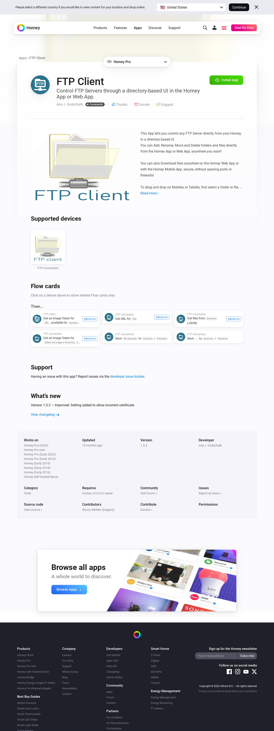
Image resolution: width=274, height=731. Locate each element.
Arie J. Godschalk (210, 445)
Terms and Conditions (244, 691)
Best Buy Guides (28, 697)
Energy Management (163, 697)
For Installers (114, 717)
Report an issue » (210, 493)
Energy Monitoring (162, 703)
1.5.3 (143, 445)
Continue (239, 7)
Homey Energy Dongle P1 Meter (36, 682)
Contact (66, 694)
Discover (155, 28)
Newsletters (69, 688)
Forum (110, 697)
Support (174, 28)
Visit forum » (148, 493)
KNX (153, 666)
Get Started (113, 655)
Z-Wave (155, 655)
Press (65, 682)
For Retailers (114, 728)
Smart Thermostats (29, 714)
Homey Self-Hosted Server (33, 671)
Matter (155, 677)
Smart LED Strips (27, 719)
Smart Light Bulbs (28, 725)
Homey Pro (23, 660)
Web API (111, 666)
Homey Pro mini (26, 666)
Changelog (112, 671)
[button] (191, 7)
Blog (64, 677)
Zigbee (155, 660)
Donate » (146, 509)
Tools (27, 493)
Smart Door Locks (28, 708)
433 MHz (156, 671)
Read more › (149, 193)
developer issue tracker (127, 376)
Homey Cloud (25, 655)
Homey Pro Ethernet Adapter (34, 688)
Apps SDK (112, 660)
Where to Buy (70, 671)
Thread (155, 682)
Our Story (67, 660)
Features (120, 28)
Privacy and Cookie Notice (214, 691)
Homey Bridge (25, 677)
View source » (33, 509)
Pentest (111, 703)
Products (100, 28)
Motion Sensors (26, 703)
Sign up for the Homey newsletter (233, 649)
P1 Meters (157, 708)
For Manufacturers (117, 723)
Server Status (114, 677)
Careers (66, 655)
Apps (138, 28)
